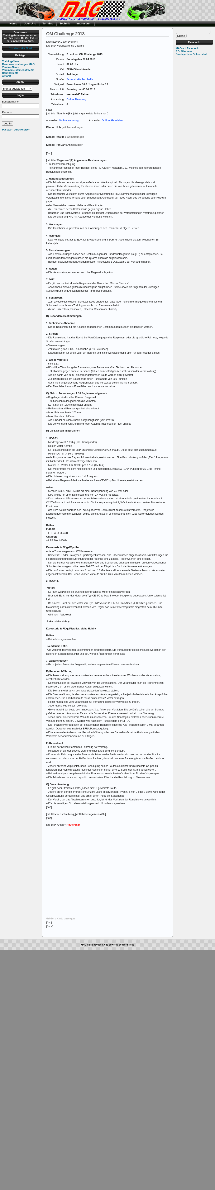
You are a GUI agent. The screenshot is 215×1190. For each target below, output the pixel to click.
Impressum (83, 23)
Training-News (10, 61)
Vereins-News (10, 67)
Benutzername (10, 101)
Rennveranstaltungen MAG (18, 64)
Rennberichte (10, 73)
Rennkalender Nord (20, 48)
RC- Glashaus (184, 51)
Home (13, 23)
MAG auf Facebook (187, 48)
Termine (48, 23)
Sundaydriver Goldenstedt (191, 54)
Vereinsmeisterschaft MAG (18, 70)
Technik (65, 23)
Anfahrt (6, 76)
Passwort (7, 112)
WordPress (128, 944)
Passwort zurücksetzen (16, 129)
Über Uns (30, 23)
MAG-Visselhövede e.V (93, 944)
